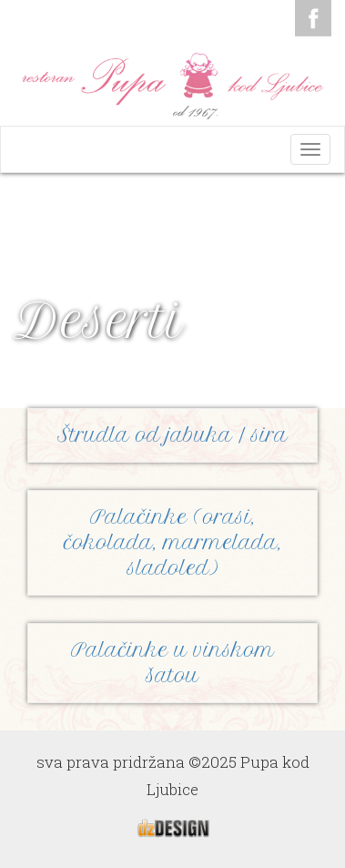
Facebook (313, 18)
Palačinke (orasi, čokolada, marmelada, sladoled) (173, 542)
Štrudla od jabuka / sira (172, 435)
